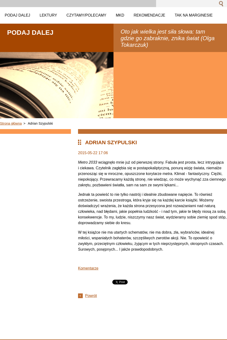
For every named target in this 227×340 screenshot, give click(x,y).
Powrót (91, 296)
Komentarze (88, 268)
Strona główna (11, 123)
